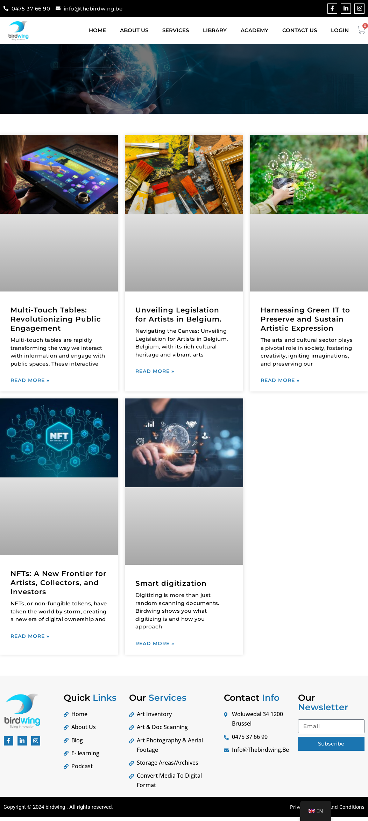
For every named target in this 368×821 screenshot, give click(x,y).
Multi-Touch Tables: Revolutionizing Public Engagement (55, 319)
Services (175, 30)
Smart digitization (171, 585)
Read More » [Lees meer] (29, 381)
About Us (134, 30)
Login (340, 30)
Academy (254, 30)
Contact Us (299, 30)
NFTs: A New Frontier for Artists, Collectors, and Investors (58, 584)
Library (215, 30)
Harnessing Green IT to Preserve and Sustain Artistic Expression (305, 319)
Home (97, 30)
